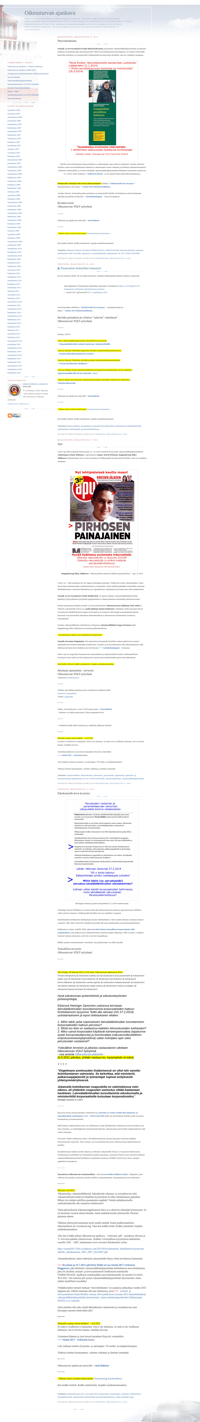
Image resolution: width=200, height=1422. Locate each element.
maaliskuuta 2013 (15, 316)
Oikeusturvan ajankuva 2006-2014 (22, 70)
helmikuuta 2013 (14, 312)
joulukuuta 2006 (14, 121)
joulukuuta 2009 (14, 245)
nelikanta (125, 1394)
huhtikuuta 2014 (14, 358)
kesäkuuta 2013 (14, 327)
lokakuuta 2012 (14, 298)
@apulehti (69, 696)
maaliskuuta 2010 (15, 256)
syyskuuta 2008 (14, 195)
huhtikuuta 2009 (14, 216)
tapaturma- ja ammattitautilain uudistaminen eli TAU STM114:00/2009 (111, 253)
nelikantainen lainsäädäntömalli (128, 426)
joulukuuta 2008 (14, 206)
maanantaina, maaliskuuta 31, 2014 (113, 258)
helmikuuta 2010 (14, 252)
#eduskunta (79, 289)
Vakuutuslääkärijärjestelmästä (20, 80)
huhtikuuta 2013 (14, 319)
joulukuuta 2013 (14, 344)
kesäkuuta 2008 (14, 185)
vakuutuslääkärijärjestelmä (133, 778)
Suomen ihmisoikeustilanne (19, 88)
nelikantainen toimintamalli (69, 429)
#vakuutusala (69, 289)
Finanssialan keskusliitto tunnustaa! (81, 268)
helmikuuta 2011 (14, 277)
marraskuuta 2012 (15, 302)
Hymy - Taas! (13, 91)
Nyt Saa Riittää (14, 77)
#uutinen (101, 289)
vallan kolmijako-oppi (125, 1397)
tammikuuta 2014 (15, 348)
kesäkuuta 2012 (14, 284)
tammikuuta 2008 (15, 167)
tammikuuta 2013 (15, 309)
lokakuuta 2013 (14, 337)
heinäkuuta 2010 (14, 266)
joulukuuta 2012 (14, 305)
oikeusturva (98, 775)
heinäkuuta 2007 (14, 145)
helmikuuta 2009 (14, 209)
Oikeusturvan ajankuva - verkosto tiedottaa (25, 66)
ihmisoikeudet (86, 775)
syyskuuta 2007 (14, 153)
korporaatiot (104, 1394)
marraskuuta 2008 (15, 202)
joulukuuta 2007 (14, 163)
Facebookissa (103, 233)
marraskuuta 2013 (15, 341)
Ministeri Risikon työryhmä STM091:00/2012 (86, 250)
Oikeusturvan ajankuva (35, 384)
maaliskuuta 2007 (15, 131)
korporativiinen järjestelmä (103, 426)
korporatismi (86, 426)
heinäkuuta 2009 (14, 227)
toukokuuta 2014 (14, 362)
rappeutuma (119, 775)
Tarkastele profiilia (18, 404)
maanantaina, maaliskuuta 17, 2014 (113, 783)
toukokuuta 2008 (14, 181)
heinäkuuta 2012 (14, 287)
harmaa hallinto (73, 426)
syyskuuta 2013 (14, 334)
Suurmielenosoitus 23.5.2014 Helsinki (23, 84)
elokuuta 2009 (13, 231)
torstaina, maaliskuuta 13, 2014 (111, 1402)
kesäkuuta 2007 (14, 142)
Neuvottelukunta (14, 98)
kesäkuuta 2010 (14, 263)
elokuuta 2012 (13, 291)
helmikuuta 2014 (14, 351)
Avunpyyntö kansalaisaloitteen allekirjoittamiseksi (28, 73)
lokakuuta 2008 (14, 199)
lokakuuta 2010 (14, 273)
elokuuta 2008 (13, 192)
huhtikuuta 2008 (14, 177)
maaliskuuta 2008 (15, 174)
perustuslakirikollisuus (90, 429)
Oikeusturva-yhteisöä (88, 1054)
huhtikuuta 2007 (14, 135)
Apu (64, 583)
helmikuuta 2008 (14, 170)
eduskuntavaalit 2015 (76, 1394)
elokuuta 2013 (13, 330)
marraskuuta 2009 (15, 241)
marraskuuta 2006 (15, 117)
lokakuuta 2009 (14, 238)
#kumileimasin (91, 289)
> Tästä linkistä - (105, 709)
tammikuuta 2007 (15, 124)
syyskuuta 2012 (14, 295)
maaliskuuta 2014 (15, 355)
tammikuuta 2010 (15, 248)
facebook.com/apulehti (67, 693)
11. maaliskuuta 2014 (98, 292)
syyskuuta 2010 (14, 270)
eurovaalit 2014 (91, 1394)
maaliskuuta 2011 (15, 280)
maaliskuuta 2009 (15, 213)
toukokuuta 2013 (14, 323)
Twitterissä (92, 233)
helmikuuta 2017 (14, 373)
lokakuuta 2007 (14, 156)
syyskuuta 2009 (14, 234)
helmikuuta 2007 (14, 128)
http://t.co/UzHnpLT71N (130, 286)
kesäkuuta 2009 (14, 224)
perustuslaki (109, 775)
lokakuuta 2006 (14, 114)
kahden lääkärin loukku (118, 1174)
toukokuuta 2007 (14, 138)
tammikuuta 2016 (15, 369)
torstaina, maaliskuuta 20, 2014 (111, 434)
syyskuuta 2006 (14, 110)
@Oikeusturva (73, 677)
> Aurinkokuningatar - (94, 196)
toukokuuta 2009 (14, 220)
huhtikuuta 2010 (14, 259)
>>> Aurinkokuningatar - (110, 648)
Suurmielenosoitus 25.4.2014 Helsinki (23, 95)
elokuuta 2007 (13, 149)
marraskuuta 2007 (15, 160)
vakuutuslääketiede (113, 778)
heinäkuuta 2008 (14, 188)
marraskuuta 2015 (15, 366)
